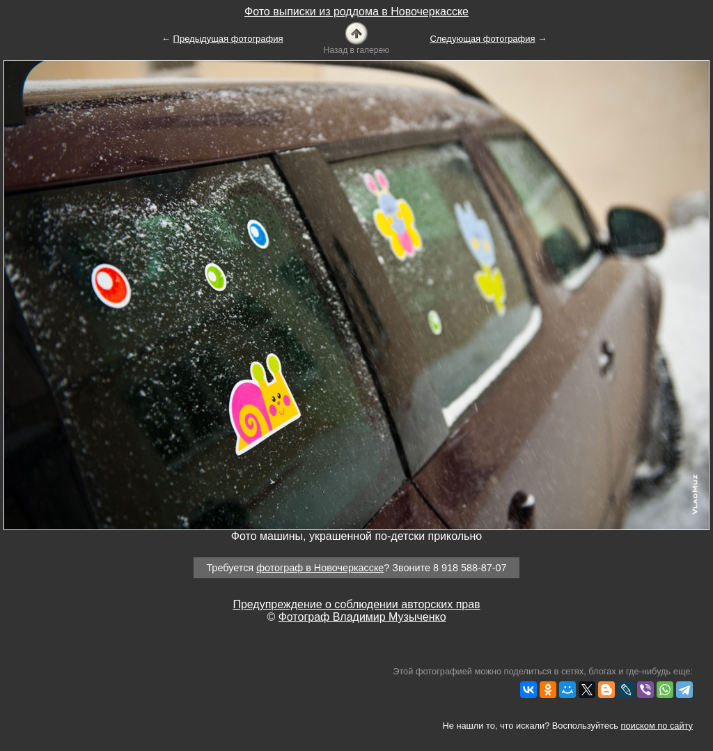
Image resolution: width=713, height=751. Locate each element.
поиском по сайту (657, 725)
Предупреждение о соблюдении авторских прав (356, 604)
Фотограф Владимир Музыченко (362, 617)
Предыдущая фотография (228, 38)
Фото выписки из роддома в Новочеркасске (356, 11)
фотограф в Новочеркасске (320, 567)
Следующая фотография (482, 38)
